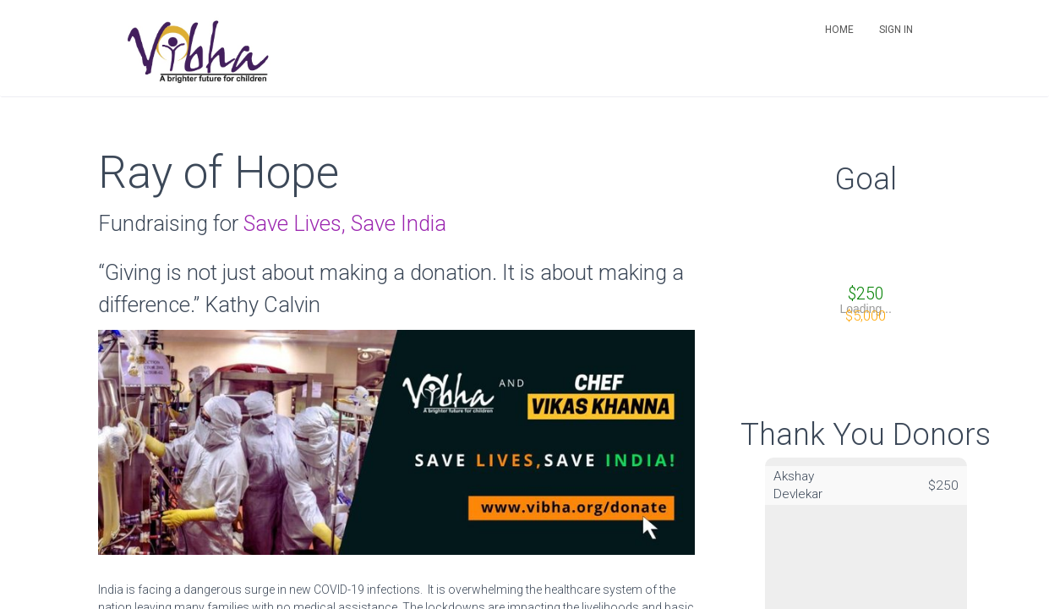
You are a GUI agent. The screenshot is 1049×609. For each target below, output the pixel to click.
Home (839, 30)
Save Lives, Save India (344, 223)
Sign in (896, 30)
